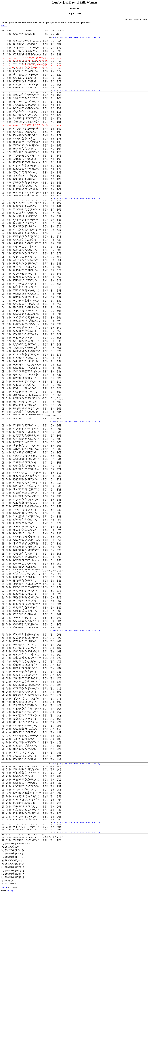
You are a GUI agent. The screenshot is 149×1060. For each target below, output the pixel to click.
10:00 (76, 39)
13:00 (94, 39)
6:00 (54, 39)
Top (99, 39)
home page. (10, 1057)
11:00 (82, 39)
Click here (4, 26)
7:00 (60, 39)
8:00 (65, 39)
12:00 (88, 39)
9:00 (70, 39)
